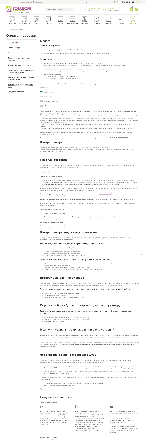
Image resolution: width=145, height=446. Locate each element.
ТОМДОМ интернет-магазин (18, 9)
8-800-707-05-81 (88, 190)
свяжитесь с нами (105, 194)
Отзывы (92, 2)
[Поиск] (71, 9)
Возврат (86, 2)
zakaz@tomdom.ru (107, 200)
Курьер (23, 2)
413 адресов (38, 2)
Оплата (80, 2)
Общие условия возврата (48, 403)
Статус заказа (100, 2)
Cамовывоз (29, 2)
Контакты (108, 2)
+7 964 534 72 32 (128, 200)
